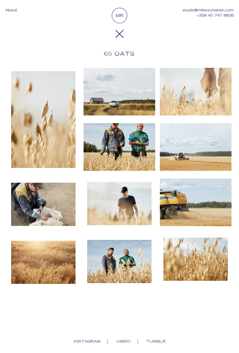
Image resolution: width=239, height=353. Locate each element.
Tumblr (156, 341)
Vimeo (123, 341)
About (11, 10)
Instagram (87, 341)
